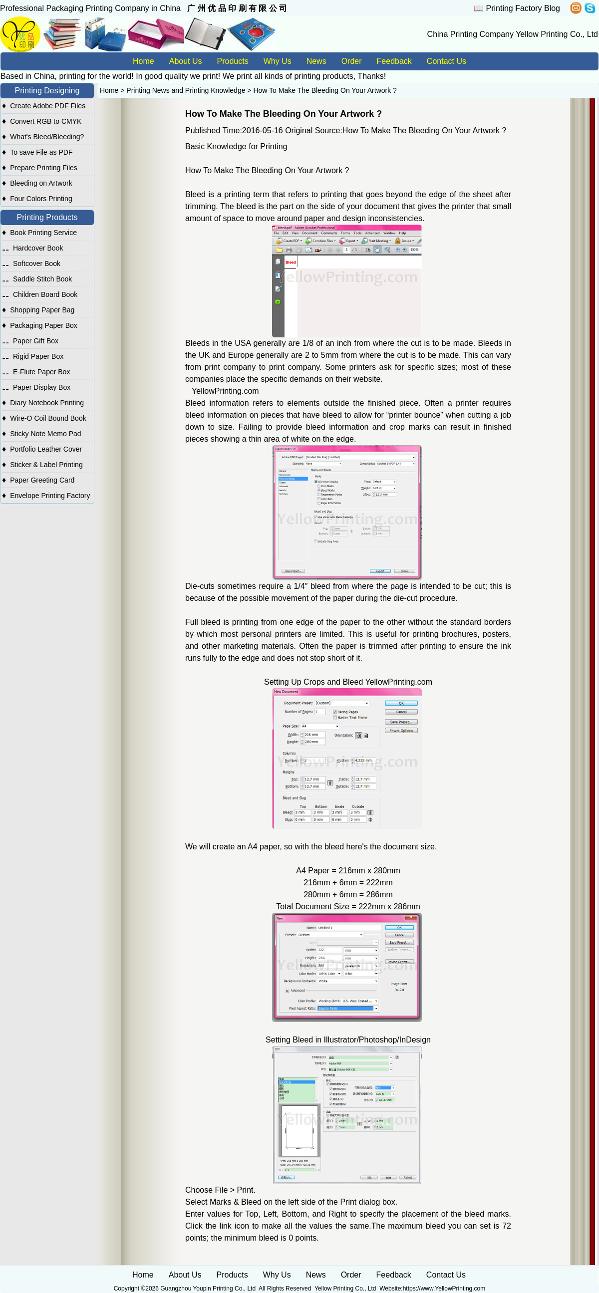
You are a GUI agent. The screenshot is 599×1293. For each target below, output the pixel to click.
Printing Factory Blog (523, 8)
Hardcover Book (38, 248)
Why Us (278, 61)
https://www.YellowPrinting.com (444, 1288)
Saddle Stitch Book (42, 279)
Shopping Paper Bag (42, 310)
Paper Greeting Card (42, 480)
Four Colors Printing (41, 199)
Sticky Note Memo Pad (45, 434)
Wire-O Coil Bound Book (48, 418)
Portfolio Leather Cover (46, 449)
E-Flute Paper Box (41, 372)
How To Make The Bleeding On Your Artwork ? (324, 90)
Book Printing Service (43, 233)
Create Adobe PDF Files (47, 106)
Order (351, 61)
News (316, 61)
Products (233, 61)
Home (143, 61)
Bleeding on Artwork (41, 183)
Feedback (394, 61)
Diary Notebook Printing (47, 403)
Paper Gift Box (35, 341)
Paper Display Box (41, 387)
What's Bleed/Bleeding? (47, 137)
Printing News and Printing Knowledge (185, 90)
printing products (323, 76)
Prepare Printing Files (43, 168)
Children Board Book (45, 294)
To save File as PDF (41, 152)
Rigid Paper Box (38, 356)
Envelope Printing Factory (50, 496)
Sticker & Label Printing (46, 465)
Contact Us (446, 61)
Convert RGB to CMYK (45, 121)
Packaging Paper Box (43, 325)
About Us (185, 61)
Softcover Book (36, 263)
